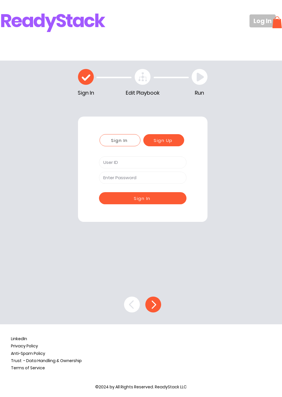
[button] (277, 22)
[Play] (199, 77)
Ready (28, 20)
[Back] (132, 304)
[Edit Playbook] (142, 77)
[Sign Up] (163, 140)
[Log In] (262, 20)
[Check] (86, 77)
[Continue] (153, 304)
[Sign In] (120, 140)
